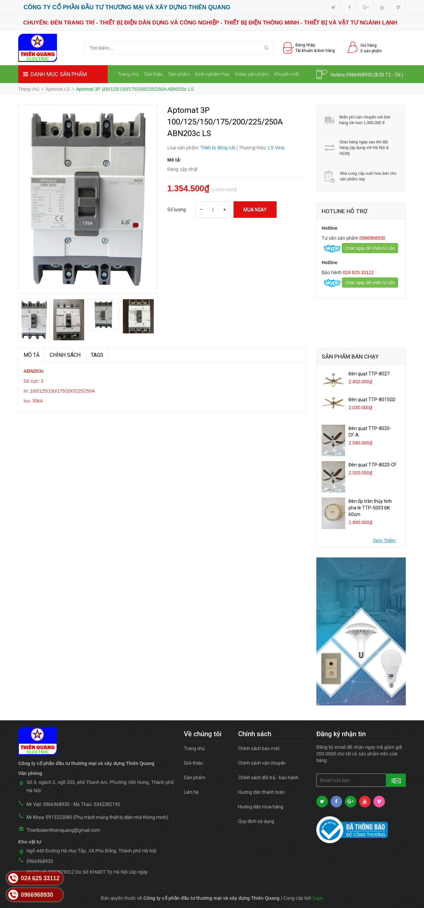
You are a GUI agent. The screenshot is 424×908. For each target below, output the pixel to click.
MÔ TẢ (31, 355)
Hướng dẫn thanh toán (261, 792)
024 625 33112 (358, 272)
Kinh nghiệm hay (212, 74)
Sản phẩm (179, 74)
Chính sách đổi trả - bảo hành (268, 777)
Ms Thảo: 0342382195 (97, 804)
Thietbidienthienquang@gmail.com (63, 830)
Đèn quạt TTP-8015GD (372, 399)
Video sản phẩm (252, 74)
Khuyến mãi (286, 74)
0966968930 (359, 74)
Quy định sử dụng (256, 821)
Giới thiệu (153, 74)
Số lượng (176, 209)
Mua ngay (255, 209)
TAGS (97, 355)
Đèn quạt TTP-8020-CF (372, 464)
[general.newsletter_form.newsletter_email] (361, 780)
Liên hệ (127, 92)
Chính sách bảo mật (259, 748)
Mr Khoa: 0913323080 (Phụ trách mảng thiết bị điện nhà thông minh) (97, 817)
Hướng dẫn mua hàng (260, 806)
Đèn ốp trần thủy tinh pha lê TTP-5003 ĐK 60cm (370, 508)
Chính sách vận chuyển (262, 763)
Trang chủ (128, 74)
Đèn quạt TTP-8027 (369, 373)
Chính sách (65, 355)
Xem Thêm (384, 540)
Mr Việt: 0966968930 (48, 804)
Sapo (317, 898)
